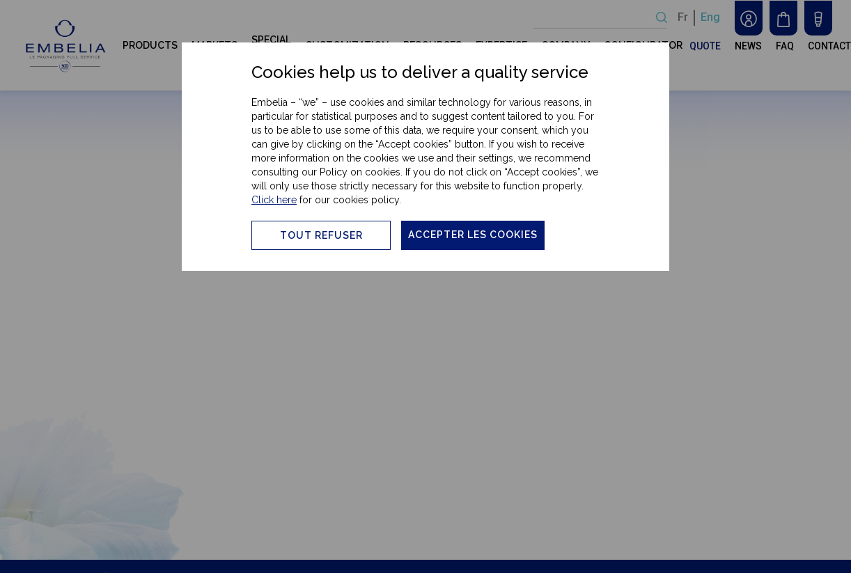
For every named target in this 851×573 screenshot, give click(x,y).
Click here (274, 199)
